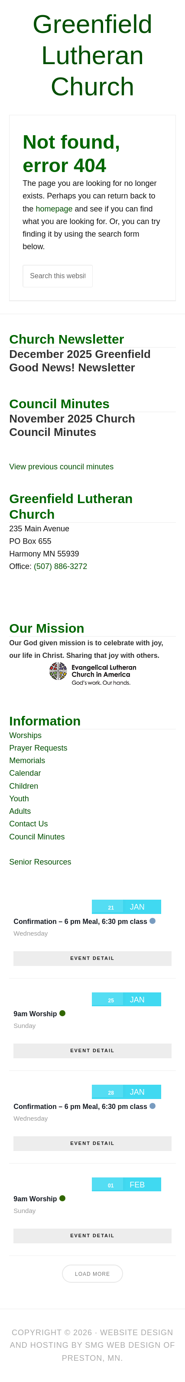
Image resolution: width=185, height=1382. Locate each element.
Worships (25, 735)
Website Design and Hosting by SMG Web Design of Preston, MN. (92, 1345)
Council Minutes (37, 836)
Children (23, 786)
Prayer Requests (38, 748)
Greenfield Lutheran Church (92, 55)
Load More (92, 1274)
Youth (19, 798)
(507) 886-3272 (60, 566)
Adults (20, 811)
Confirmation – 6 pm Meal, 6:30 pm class (80, 921)
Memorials (27, 760)
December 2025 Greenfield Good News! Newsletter (80, 361)
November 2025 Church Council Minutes (72, 425)
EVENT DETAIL (92, 958)
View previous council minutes (61, 466)
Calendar (25, 773)
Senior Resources (40, 862)
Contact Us (28, 823)
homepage (54, 209)
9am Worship (35, 1014)
